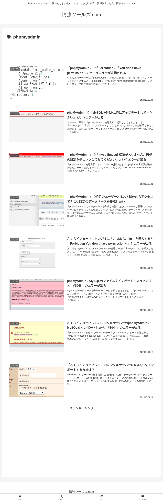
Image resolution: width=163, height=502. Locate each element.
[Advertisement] (81, 50)
